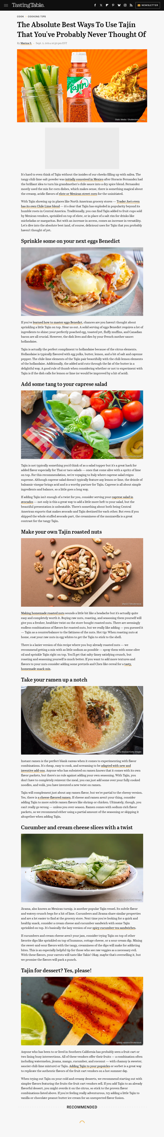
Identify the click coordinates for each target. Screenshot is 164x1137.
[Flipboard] (107, 6)
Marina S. (26, 43)
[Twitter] (101, 6)
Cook (20, 16)
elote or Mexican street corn (78, 193)
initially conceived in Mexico (84, 179)
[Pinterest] (113, 6)
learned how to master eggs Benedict (57, 322)
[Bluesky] (119, 6)
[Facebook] (95, 6)
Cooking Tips (37, 16)
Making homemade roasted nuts (42, 613)
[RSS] (131, 6)
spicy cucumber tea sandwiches (113, 928)
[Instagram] (125, 6)
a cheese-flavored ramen (54, 797)
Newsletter (147, 5)
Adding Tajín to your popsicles (89, 1066)
